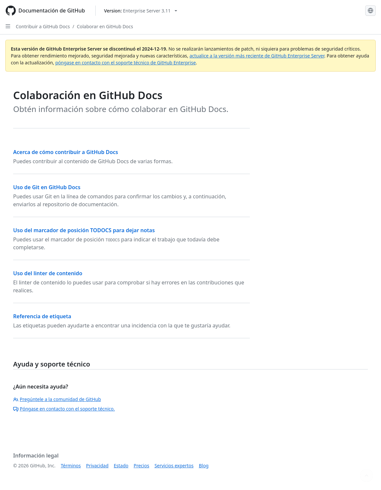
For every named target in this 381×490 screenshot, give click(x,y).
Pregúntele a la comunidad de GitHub (57, 399)
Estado (121, 465)
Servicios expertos (174, 465)
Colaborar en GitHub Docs (105, 26)
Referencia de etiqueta (42, 316)
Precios (141, 465)
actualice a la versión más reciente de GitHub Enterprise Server (256, 56)
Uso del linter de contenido (47, 273)
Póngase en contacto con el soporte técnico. (64, 409)
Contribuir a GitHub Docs (43, 26)
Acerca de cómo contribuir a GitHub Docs (65, 152)
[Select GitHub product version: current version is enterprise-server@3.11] (140, 11)
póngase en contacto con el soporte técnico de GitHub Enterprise (125, 62)
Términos (71, 465)
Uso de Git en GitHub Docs (47, 187)
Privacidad (97, 465)
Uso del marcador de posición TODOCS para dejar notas (84, 230)
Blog (204, 465)
